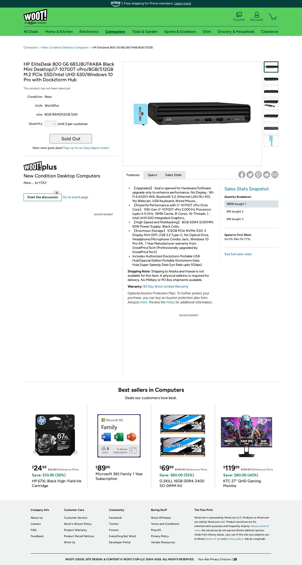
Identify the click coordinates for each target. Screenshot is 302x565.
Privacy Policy (160, 536)
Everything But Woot (122, 536)
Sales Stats (173, 175)
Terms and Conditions (165, 524)
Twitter (114, 524)
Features (133, 175)
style (38, 106)
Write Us (69, 542)
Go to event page (75, 197)
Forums (239, 17)
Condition (34, 97)
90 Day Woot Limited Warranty (166, 287)
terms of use (213, 538)
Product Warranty (75, 530)
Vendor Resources (163, 542)
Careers (36, 524)
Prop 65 (156, 530)
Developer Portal (119, 542)
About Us (37, 517)
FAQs (170, 302)
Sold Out (70, 139)
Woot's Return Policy (78, 524)
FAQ (33, 530)
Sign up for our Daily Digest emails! (86, 148)
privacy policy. (235, 538)
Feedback (37, 536)
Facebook (115, 517)
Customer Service (75, 517)
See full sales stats (238, 254)
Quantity (35, 124)
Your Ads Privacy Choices (214, 559)
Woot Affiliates (161, 517)
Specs (152, 175)
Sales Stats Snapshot (246, 189)
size (39, 114)
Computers (31, 47)
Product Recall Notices (79, 536)
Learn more (182, 3)
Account (256, 17)
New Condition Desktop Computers (65, 47)
